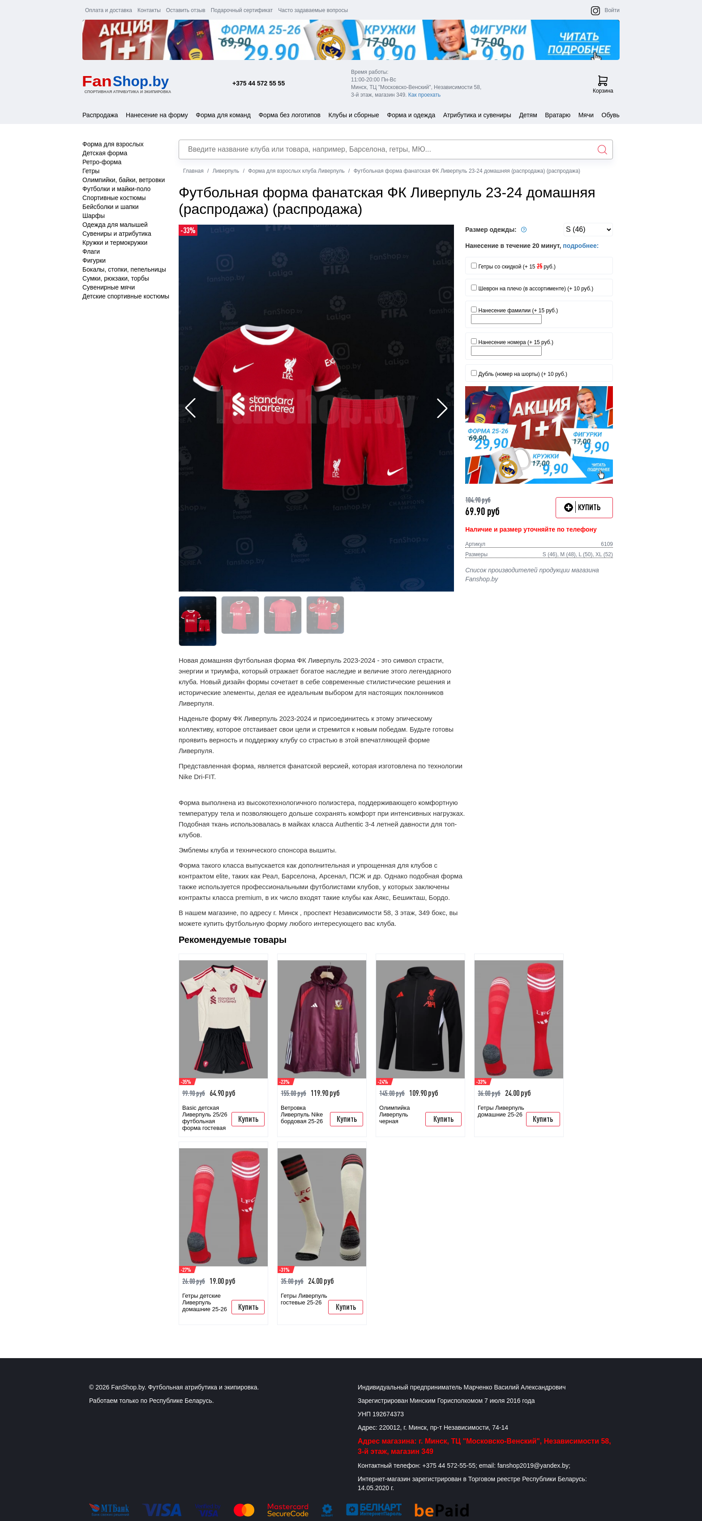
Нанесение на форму (157, 115)
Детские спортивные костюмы (125, 296)
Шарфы (93, 215)
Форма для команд (223, 115)
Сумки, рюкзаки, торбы (115, 278)
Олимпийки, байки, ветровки (123, 179)
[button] (442, 408)
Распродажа (100, 115)
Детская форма (104, 153)
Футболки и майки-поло (116, 188)
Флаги (91, 251)
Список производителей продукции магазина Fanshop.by (532, 575)
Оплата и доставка (108, 10)
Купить (248, 1118)
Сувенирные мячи (108, 287)
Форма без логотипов (289, 115)
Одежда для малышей (115, 224)
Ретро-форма (101, 162)
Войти (612, 10)
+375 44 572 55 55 (258, 83)
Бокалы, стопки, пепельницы (124, 269)
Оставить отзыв (185, 10)
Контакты (149, 10)
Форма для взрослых (113, 144)
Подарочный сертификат (242, 10)
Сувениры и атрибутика (116, 233)
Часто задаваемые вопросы (313, 10)
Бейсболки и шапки (110, 206)
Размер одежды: (497, 229)
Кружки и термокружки (114, 242)
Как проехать (424, 95)
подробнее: (581, 245)
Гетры (90, 171)
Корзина (603, 84)
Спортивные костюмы (114, 197)
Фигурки (94, 260)
